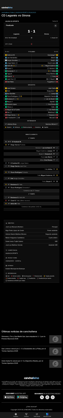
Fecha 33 (55, 21)
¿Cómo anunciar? (31, 406)
